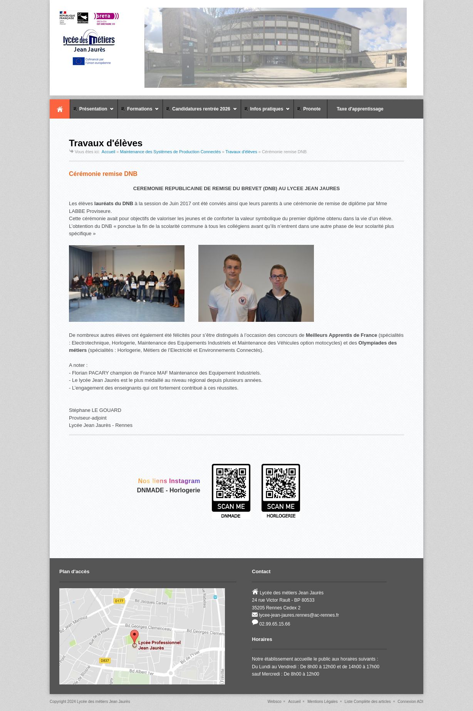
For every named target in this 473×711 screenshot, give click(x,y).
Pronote (308, 109)
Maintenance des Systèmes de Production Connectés (170, 151)
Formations (138, 112)
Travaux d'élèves (241, 151)
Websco (275, 701)
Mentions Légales (322, 701)
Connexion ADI (410, 701)
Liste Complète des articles (367, 701)
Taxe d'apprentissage (356, 109)
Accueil (60, 109)
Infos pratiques (265, 112)
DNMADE (150, 490)
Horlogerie (184, 490)
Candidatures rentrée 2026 (200, 112)
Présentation (92, 112)
